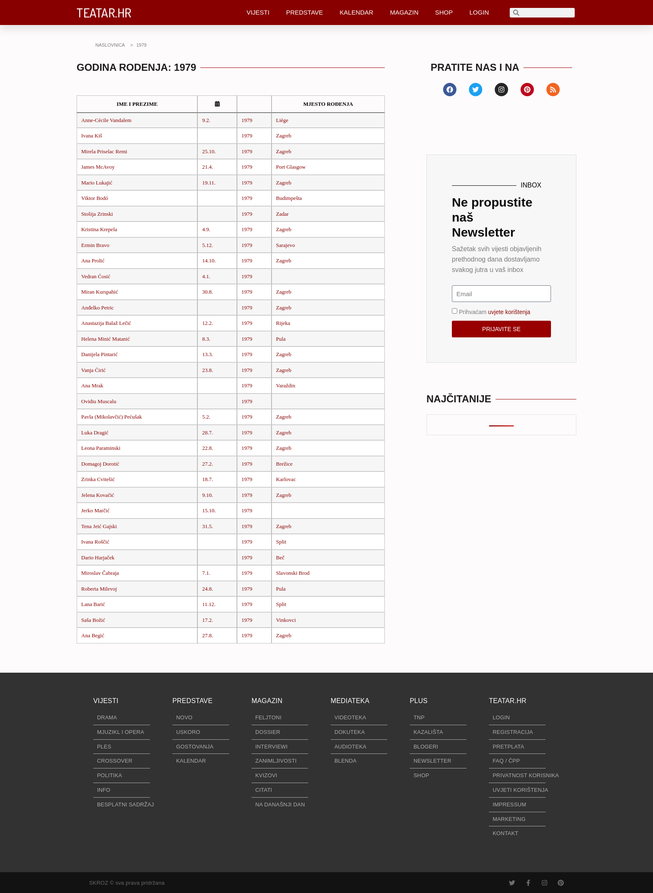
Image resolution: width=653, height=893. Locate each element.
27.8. (207, 635)
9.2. (206, 120)
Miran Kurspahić (99, 292)
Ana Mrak (92, 385)
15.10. (209, 510)
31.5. (207, 526)
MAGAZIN (404, 12)
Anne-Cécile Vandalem (106, 120)
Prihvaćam (494, 312)
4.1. (206, 276)
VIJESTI (258, 12)
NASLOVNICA (110, 44)
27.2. (207, 464)
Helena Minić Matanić (105, 339)
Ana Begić (92, 635)
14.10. (209, 260)
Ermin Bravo (95, 245)
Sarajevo (285, 245)
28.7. (207, 432)
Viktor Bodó (94, 198)
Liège (282, 120)
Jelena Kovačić (97, 495)
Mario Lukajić (96, 183)
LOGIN (479, 12)
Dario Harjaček (98, 557)
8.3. (206, 339)
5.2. (206, 417)
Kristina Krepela (99, 229)
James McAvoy (98, 167)
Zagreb (284, 135)
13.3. (207, 354)
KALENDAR (357, 12)
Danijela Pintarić (99, 354)
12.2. (207, 323)
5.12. (207, 245)
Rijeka (283, 323)
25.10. (209, 151)
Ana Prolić (93, 260)
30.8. (207, 292)
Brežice (284, 464)
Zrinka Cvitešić (98, 479)
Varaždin (285, 385)
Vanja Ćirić (93, 370)
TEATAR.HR (104, 12)
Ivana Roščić (95, 542)
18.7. (207, 479)
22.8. (207, 448)
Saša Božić (93, 620)
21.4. (207, 167)
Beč (280, 557)
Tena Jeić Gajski (99, 526)
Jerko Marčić (95, 510)
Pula (281, 339)
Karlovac (286, 479)
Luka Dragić (94, 432)
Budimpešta (289, 198)
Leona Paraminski (100, 448)
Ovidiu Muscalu (98, 401)
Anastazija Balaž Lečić (106, 323)
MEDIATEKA (350, 700)
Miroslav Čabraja (100, 573)
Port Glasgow (291, 167)
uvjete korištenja (509, 312)
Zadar (282, 214)
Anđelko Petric (97, 307)
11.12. (208, 604)
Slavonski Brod (293, 573)
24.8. (207, 589)
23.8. (207, 370)
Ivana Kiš (91, 135)
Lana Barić (93, 604)
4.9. (206, 229)
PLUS (419, 700)
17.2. (207, 620)
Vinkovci (286, 620)
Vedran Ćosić (95, 276)
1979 (247, 120)
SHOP (444, 12)
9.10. (207, 495)
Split (281, 542)
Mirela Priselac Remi (104, 151)
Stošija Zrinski (97, 214)
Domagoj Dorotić (100, 464)
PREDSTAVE (304, 12)
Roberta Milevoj (99, 589)
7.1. (206, 573)
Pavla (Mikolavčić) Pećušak (111, 417)
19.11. (208, 183)
